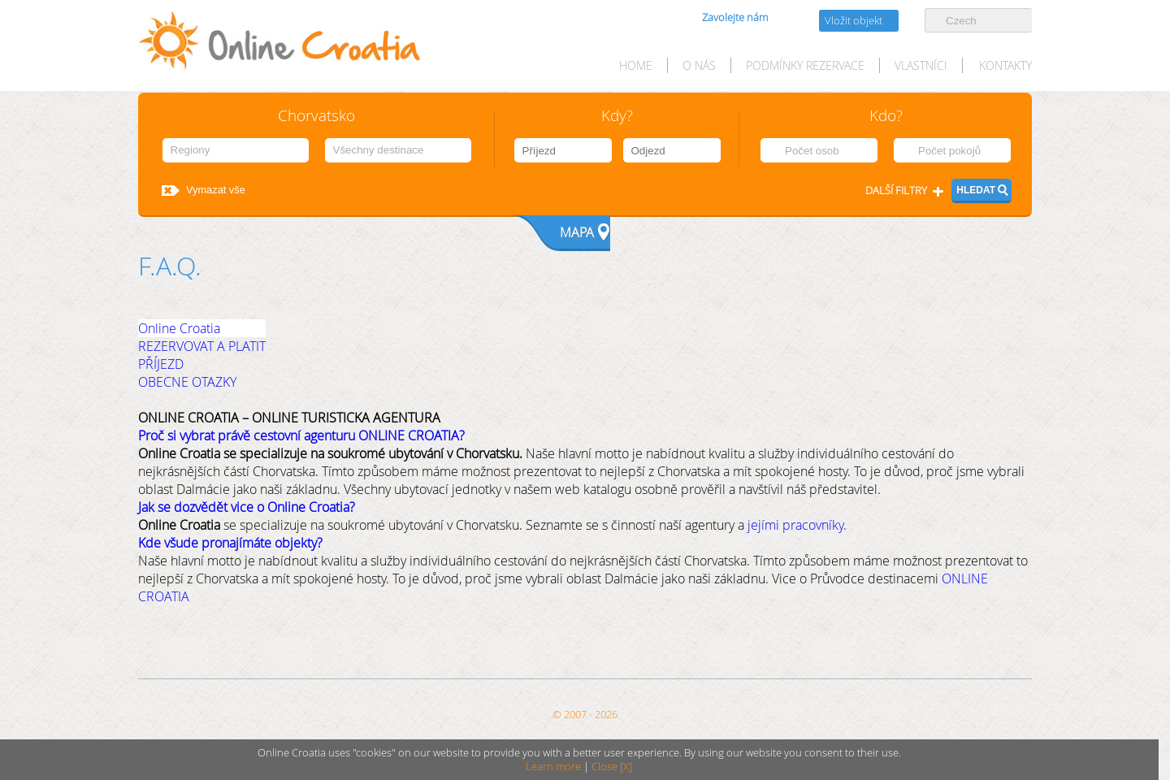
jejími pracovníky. (797, 525)
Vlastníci (921, 65)
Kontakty (1005, 65)
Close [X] (612, 767)
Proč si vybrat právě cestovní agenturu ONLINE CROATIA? (301, 435)
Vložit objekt (853, 21)
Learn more (553, 767)
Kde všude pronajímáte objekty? (230, 543)
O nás (699, 65)
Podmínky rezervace (805, 65)
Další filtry (896, 190)
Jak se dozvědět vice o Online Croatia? (246, 507)
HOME (635, 65)
